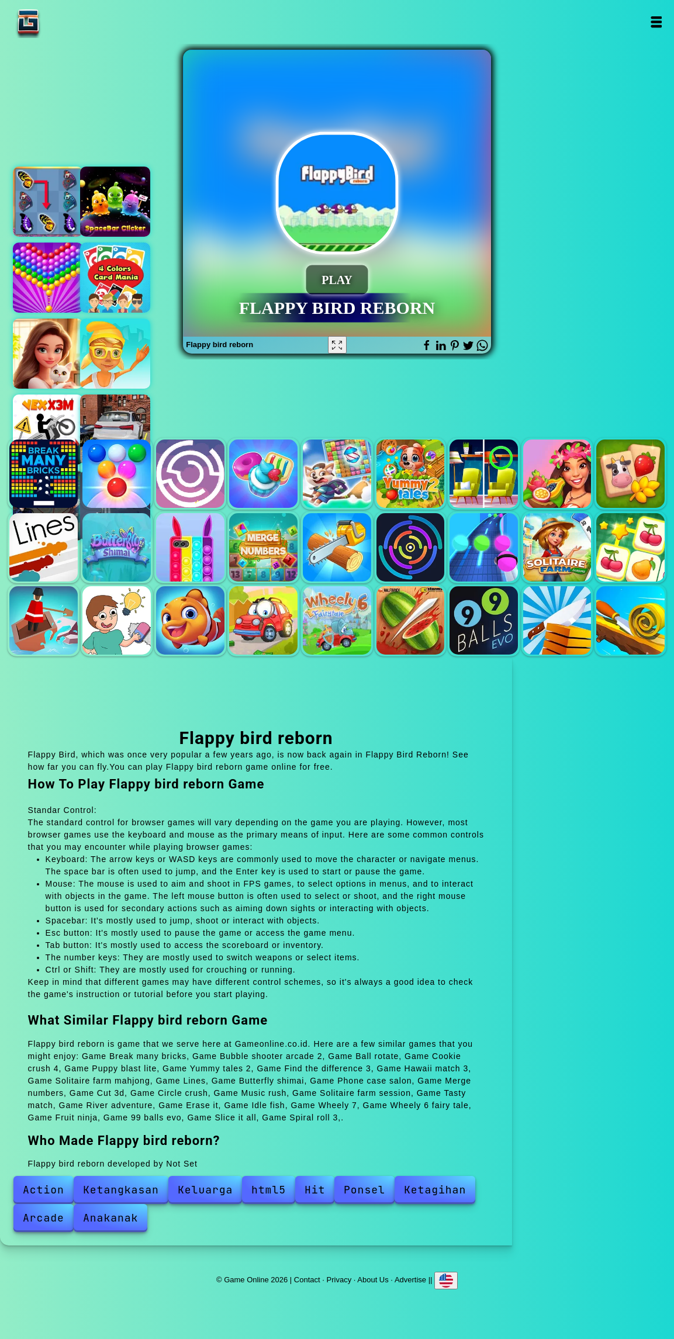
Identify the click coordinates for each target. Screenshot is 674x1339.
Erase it (116, 620)
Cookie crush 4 (263, 474)
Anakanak (110, 1217)
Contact (307, 1279)
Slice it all (557, 620)
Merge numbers (263, 547)
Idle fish (190, 620)
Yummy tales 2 (410, 474)
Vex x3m (48, 430)
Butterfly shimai (116, 547)
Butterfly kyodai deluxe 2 (48, 202)
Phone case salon (190, 547)
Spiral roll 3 (630, 620)
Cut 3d (337, 547)
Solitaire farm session (557, 547)
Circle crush (410, 547)
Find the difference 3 (484, 474)
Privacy (339, 1279)
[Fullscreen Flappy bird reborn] (337, 345)
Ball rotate (190, 474)
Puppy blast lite (337, 474)
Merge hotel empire (48, 354)
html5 (268, 1189)
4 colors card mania (115, 278)
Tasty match (630, 547)
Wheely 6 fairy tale (337, 620)
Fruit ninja (410, 620)
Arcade (43, 1217)
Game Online (65, 22)
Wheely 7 (263, 620)
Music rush (484, 547)
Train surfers (115, 354)
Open (655, 22)
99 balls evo (484, 620)
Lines (43, 547)
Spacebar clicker (115, 202)
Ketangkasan (121, 1189)
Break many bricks (43, 474)
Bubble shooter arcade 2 (116, 474)
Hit (315, 1189)
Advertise (410, 1279)
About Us (372, 1279)
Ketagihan (435, 1189)
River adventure (43, 620)
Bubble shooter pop (48, 278)
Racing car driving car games (115, 430)
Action (43, 1189)
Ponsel (364, 1189)
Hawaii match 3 (557, 474)
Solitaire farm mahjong (630, 474)
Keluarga (205, 1189)
